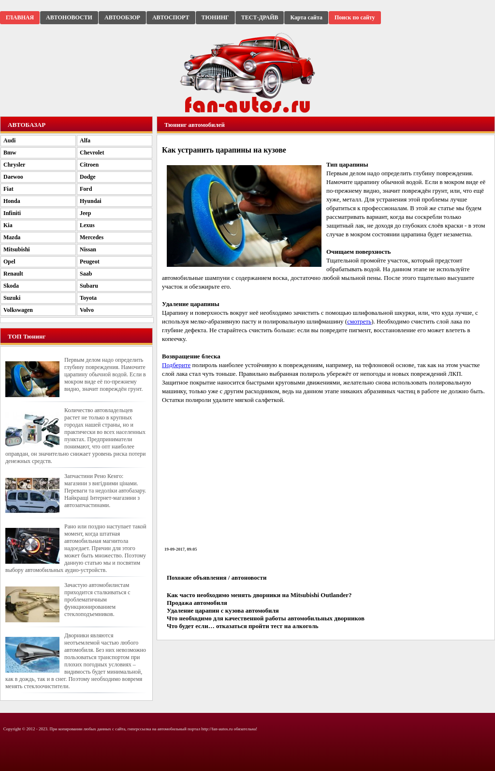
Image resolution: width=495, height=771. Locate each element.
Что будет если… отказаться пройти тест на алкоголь (243, 626)
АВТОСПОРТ (170, 17)
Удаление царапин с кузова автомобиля (223, 610)
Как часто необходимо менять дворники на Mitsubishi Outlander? (259, 595)
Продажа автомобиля (197, 602)
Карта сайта (306, 17)
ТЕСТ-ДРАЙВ (259, 17)
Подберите (176, 365)
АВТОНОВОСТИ (69, 17)
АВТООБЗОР (122, 17)
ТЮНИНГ (215, 17)
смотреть (359, 321)
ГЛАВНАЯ (20, 17)
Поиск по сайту (355, 17)
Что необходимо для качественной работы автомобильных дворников (265, 618)
